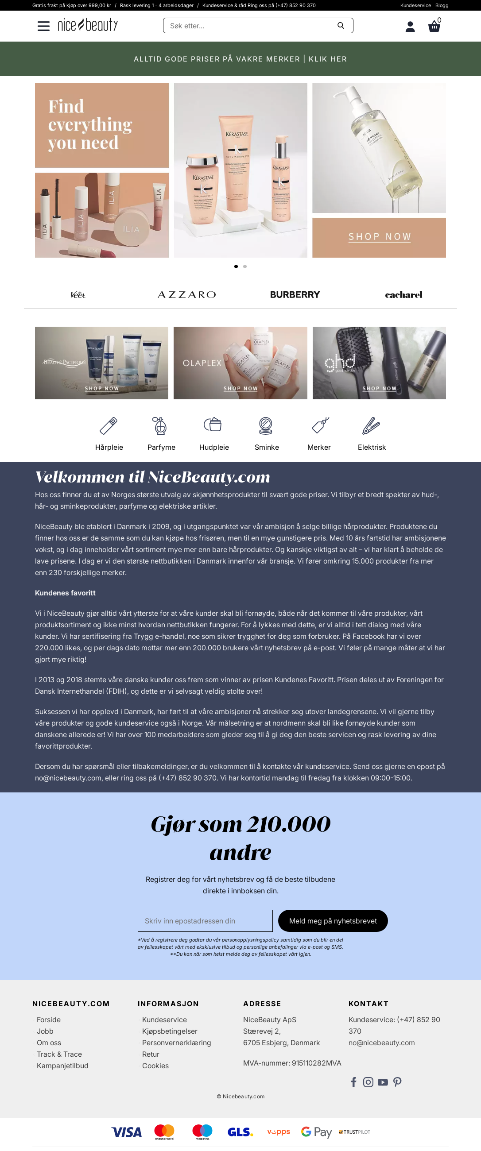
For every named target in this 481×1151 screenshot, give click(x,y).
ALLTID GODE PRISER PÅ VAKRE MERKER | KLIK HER (240, 58)
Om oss (49, 1042)
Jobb (45, 1031)
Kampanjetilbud (63, 1065)
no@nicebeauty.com (382, 1042)
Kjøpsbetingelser (170, 1031)
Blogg (442, 5)
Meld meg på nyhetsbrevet (333, 920)
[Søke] (258, 25)
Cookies (155, 1065)
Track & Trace (59, 1054)
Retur (150, 1054)
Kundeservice (415, 5)
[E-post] (205, 921)
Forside (49, 1019)
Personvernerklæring (176, 1042)
